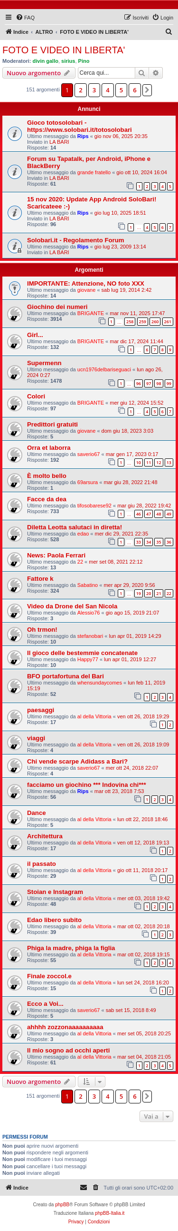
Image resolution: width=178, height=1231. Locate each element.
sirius (68, 61)
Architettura (45, 836)
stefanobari (90, 636)
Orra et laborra (49, 447)
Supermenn (44, 363)
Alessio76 (88, 613)
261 (167, 321)
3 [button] (94, 90)
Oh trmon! (42, 629)
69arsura (87, 482)
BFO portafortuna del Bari (65, 676)
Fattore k (40, 578)
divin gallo (45, 61)
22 (80, 562)
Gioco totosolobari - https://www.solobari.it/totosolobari (79, 126)
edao (83, 533)
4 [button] (107, 90)
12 (158, 462)
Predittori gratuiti (52, 424)
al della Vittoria (94, 716)
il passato (41, 863)
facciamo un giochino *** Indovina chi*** (86, 784)
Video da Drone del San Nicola (72, 606)
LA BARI (59, 142)
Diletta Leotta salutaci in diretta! (74, 527)
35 (158, 542)
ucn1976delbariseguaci (104, 369)
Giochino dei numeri (57, 306)
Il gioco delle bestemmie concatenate (82, 652)
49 (169, 514)
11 (148, 462)
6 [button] (134, 90)
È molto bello (46, 475)
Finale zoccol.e (49, 976)
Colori (36, 396)
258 (129, 321)
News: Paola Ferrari (56, 555)
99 (169, 383)
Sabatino (87, 585)
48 (158, 514)
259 (142, 321)
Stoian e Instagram (55, 891)
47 (148, 514)
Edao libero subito (54, 919)
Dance (36, 812)
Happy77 (87, 659)
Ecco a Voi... (45, 1003)
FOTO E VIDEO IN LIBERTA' (63, 50)
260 (155, 321)
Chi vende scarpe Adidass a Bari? (77, 761)
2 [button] (80, 90)
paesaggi (40, 710)
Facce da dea (46, 499)
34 (148, 542)
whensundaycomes (99, 682)
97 (148, 383)
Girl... (35, 334)
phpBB (62, 1204)
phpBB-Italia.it (109, 1213)
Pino (84, 61)
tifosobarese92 (94, 505)
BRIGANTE (90, 313)
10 (138, 462)
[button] (147, 90)
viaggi (36, 738)
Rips (83, 136)
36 (169, 542)
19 (138, 593)
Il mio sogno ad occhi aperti (68, 1050)
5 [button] (121, 90)
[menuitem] (25, 17)
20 (148, 593)
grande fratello (94, 172)
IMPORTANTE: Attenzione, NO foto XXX (85, 283)
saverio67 (88, 454)
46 (138, 514)
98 (158, 383)
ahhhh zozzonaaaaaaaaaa (65, 1027)
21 (158, 593)
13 (169, 462)
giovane (86, 290)
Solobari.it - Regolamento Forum (75, 240)
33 (138, 542)
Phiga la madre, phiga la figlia (71, 948)
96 (138, 383)
